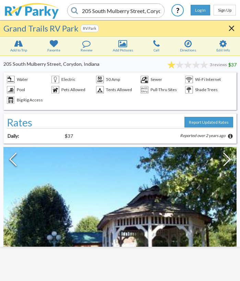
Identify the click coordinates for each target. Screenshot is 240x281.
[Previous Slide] (13, 161)
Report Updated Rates (209, 122)
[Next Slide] (227, 161)
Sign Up (224, 10)
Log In (200, 10)
